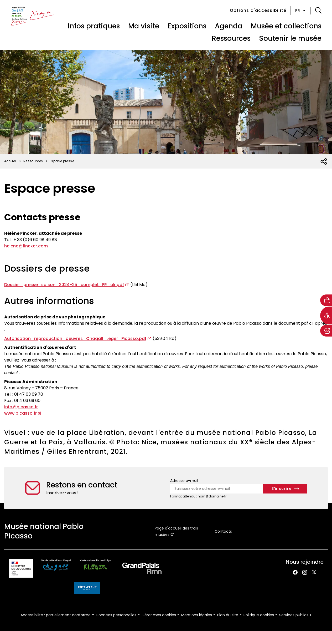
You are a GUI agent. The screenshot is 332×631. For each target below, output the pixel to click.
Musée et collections (286, 26)
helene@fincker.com (26, 246)
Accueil (10, 161)
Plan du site (227, 615)
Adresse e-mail (184, 480)
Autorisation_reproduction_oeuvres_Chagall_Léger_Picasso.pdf (75, 338)
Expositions (187, 26)
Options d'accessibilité (258, 10)
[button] (318, 10)
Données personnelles (116, 615)
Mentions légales (196, 615)
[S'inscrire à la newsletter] (285, 488)
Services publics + (295, 615)
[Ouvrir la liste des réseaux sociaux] (324, 161)
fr (300, 10)
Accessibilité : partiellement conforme (55, 615)
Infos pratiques (94, 26)
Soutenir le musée (290, 38)
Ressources (231, 38)
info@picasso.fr (21, 407)
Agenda (228, 26)
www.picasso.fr (20, 413)
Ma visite (143, 26)
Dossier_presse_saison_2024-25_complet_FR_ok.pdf (64, 285)
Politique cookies (258, 615)
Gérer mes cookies (159, 615)
